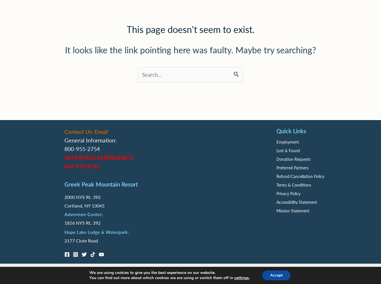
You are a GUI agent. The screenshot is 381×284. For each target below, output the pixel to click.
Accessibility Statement (296, 202)
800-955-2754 (83, 149)
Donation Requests (293, 159)
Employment (287, 142)
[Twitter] (84, 254)
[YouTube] (101, 254)
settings (240, 277)
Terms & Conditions (293, 185)
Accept (276, 275)
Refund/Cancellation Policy (300, 176)
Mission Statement (292, 211)
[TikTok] (92, 254)
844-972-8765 (83, 166)
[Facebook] (67, 254)
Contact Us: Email (86, 132)
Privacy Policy (288, 194)
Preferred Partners (292, 168)
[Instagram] (75, 254)
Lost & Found (288, 151)
